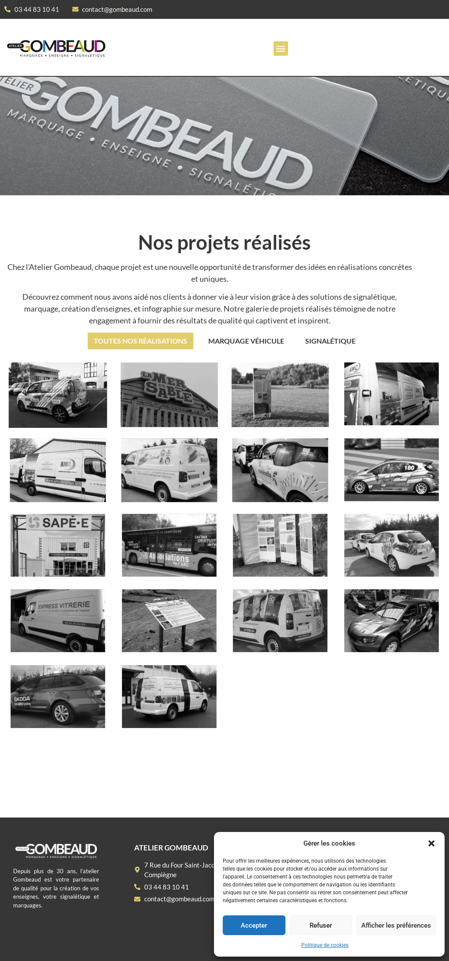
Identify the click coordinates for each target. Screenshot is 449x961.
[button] (431, 843)
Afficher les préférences (396, 925)
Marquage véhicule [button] (246, 341)
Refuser (321, 925)
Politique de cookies (325, 945)
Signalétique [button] (330, 341)
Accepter (254, 925)
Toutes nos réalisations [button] (140, 341)
